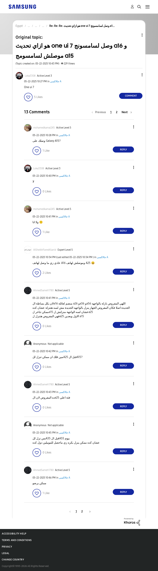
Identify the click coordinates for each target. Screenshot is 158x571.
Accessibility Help (14, 533)
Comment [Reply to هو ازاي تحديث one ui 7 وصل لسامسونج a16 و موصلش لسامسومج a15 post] (131, 95)
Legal (5, 553)
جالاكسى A (55, 81)
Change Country (13, 559)
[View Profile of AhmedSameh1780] (43, 290)
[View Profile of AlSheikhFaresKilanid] (44, 249)
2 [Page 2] (116, 112)
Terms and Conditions (17, 540)
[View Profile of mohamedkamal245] (44, 127)
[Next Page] (126, 112)
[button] (136, 74)
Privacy (7, 546)
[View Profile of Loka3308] (30, 75)
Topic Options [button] (136, 35)
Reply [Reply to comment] (123, 149)
